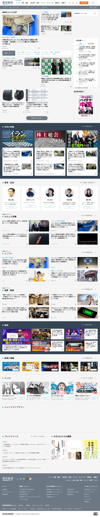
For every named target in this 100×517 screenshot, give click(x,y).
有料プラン (87, 494)
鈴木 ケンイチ (31, 200)
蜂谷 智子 (89, 200)
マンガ (43, 2)
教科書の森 (70, 494)
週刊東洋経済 (78, 91)
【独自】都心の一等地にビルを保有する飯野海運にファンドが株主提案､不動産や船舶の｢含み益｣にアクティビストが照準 (44, 155)
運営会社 (21, 505)
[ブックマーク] (38, 48)
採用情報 (28, 505)
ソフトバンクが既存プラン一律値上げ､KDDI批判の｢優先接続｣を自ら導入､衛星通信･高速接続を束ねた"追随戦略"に (63, 259)
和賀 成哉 (69, 200)
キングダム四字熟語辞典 (34, 395)
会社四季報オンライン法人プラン (55, 492)
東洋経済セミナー (51, 496)
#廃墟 (51, 52)
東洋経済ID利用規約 (57, 509)
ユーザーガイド (88, 499)
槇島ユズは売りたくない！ (83, 395)
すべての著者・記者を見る (87, 182)
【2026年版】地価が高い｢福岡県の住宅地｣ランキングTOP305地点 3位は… (87, 48)
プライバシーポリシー (23, 509)
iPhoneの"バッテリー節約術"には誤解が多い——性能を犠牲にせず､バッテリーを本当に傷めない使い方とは (63, 309)
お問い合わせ (77, 509)
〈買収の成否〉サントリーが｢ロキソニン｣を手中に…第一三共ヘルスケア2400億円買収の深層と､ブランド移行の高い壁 (50, 17)
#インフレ (29, 52)
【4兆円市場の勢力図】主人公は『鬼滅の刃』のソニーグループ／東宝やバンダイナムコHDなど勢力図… (57, 333)
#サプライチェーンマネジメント (25, 54)
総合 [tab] (81, 43)
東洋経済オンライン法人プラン (54, 489)
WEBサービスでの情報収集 (9, 509)
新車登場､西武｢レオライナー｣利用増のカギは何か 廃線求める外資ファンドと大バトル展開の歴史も (50, 29)
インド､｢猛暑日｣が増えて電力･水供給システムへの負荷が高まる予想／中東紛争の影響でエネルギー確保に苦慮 (14, 309)
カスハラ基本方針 (68, 509)
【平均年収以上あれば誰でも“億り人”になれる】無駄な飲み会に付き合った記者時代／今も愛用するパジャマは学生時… (15, 347)
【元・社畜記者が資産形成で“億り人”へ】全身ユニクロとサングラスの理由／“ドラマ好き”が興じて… (90, 333)
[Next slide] (97, 153)
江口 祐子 (50, 200)
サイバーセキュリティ (8, 492)
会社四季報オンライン (25, 492)
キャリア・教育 (25, 7)
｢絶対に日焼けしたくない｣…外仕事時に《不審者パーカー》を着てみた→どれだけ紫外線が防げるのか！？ (14, 296)
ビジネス (5, 7)
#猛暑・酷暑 (37, 52)
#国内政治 (57, 52)
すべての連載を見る (87, 358)
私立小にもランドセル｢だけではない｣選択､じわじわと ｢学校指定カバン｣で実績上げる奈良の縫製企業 (13, 104)
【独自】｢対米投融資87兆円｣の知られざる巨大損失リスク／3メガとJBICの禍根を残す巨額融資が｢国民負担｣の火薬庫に (76, 168)
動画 (38, 2)
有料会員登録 (84, 2)
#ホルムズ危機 (21, 52)
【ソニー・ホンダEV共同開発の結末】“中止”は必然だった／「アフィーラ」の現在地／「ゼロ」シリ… (90, 345)
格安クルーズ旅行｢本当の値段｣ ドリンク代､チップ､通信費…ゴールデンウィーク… (87, 80)
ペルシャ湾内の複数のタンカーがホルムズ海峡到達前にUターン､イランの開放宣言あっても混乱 (14, 236)
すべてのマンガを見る (87, 378)
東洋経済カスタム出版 (72, 492)
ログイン (93, 2)
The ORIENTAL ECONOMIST (26, 489)
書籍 (63, 2)
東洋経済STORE (23, 494)
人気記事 (32, 2)
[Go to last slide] (2, 153)
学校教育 (4, 489)
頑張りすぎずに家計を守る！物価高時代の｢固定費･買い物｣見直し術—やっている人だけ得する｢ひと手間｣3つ (14, 273)
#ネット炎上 (45, 52)
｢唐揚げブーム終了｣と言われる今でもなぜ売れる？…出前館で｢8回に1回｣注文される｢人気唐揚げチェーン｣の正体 (63, 275)
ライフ (32, 7)
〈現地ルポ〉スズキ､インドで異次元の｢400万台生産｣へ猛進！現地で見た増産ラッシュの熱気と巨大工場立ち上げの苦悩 (12, 63)
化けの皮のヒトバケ (8, 395)
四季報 (57, 2)
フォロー (11, 207)
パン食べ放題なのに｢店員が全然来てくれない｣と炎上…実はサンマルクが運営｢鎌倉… (87, 64)
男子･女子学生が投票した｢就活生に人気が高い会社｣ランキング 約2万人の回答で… (87, 56)
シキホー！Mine (23, 499)
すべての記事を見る (87, 215)
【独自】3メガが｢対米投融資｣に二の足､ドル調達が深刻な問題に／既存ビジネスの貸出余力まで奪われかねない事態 (76, 155)
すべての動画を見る (87, 324)
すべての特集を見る (87, 126)
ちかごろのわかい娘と (57, 395)
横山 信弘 (11, 200)
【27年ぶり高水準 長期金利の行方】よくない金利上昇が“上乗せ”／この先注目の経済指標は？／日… (57, 345)
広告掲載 (47, 505)
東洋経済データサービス (53, 494)
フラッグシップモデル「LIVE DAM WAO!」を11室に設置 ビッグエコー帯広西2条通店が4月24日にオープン (24, 460)
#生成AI (37, 54)
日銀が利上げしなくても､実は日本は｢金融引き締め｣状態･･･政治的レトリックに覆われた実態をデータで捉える (20, 42)
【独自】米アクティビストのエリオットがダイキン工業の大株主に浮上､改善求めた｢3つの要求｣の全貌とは (44, 167)
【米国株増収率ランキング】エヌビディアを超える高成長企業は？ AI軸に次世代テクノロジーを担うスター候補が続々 (37, 105)
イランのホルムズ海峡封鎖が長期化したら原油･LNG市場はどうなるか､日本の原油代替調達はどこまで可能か (12, 154)
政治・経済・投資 (14, 7)
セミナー (49, 2)
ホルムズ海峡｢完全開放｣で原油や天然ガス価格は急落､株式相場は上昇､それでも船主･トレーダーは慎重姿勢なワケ (63, 236)
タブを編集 (94, 7)
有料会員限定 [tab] (91, 43)
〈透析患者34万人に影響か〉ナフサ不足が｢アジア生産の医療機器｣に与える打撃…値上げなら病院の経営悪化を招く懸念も (12, 168)
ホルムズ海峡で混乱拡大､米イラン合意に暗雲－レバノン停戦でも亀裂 (14, 222)
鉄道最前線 (5, 494)
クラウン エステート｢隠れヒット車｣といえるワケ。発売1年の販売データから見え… (87, 72)
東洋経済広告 (70, 489)
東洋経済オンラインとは (81, 13)
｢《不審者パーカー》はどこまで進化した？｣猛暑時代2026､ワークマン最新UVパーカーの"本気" (63, 296)
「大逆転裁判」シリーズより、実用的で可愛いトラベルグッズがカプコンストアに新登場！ (24, 445)
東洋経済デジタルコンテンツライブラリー (30, 496)
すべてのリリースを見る (37, 436)
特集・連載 (25, 2)
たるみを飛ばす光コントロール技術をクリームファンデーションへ (21, 468)
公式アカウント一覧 (37, 505)
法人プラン (87, 496)
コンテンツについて (89, 492)
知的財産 (33, 509)
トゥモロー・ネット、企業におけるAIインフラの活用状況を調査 (20, 453)
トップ (18, 2)
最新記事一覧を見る (37, 118)
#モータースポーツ (46, 54)
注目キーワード (8, 53)
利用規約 (86, 501)
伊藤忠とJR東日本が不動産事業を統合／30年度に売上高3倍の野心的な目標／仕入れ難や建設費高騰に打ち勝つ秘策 (56, 80)
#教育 (54, 54)
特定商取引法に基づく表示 (43, 509)
